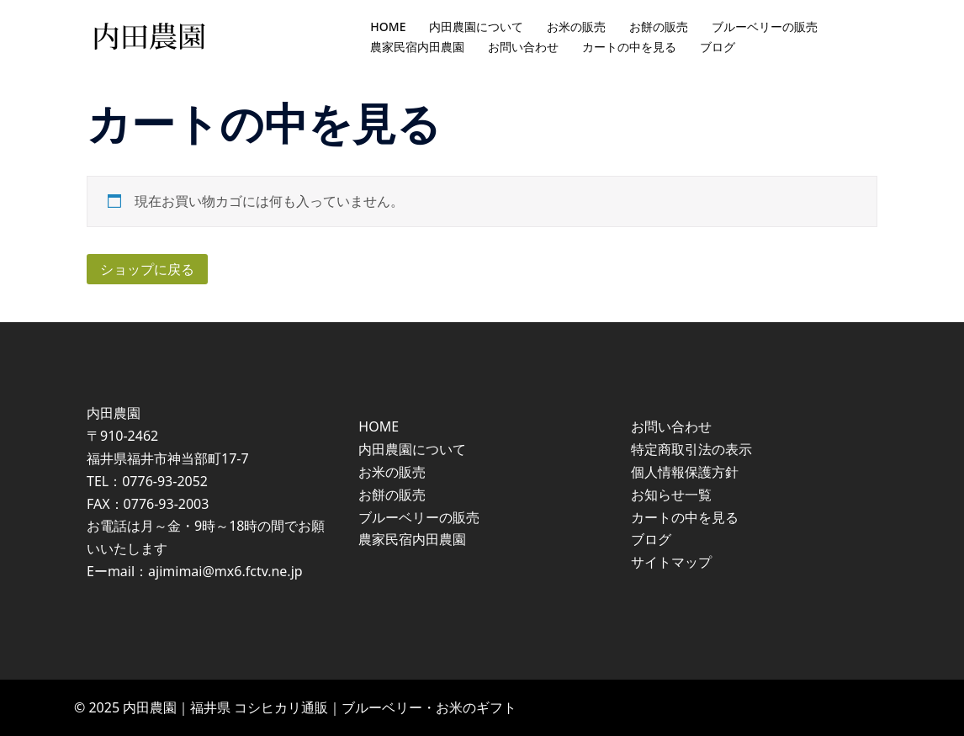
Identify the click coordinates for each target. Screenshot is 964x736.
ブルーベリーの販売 (765, 26)
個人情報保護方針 (685, 472)
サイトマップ (671, 562)
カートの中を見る (629, 47)
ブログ (717, 47)
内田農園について (476, 26)
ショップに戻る (147, 269)
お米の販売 (576, 26)
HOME (387, 26)
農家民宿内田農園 (417, 47)
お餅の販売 (658, 26)
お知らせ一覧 (671, 494)
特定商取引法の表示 (691, 449)
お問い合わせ (523, 47)
